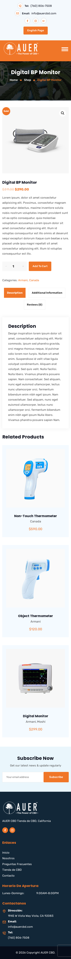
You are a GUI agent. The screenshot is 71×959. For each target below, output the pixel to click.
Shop (27, 80)
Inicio (5, 852)
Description (15, 292)
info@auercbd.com (43, 13)
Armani (23, 280)
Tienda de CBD (12, 869)
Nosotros (8, 858)
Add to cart (40, 266)
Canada (34, 280)
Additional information (47, 292)
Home (14, 80)
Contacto (8, 875)
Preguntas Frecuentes (17, 864)
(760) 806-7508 (41, 6)
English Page (35, 30)
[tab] (16, 293)
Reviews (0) (34, 304)
